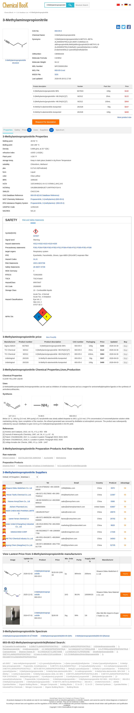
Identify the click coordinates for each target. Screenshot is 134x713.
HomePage (53, 698)
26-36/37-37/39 (39, 267)
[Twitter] (123, 27)
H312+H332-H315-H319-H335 (45, 244)
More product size (124, 117)
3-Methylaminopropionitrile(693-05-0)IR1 (56, 636)
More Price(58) (51, 337)
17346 (112, 532)
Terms (82, 698)
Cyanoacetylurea (9, 652)
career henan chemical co (19, 519)
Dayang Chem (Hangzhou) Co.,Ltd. (18, 545)
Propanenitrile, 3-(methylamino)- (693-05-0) (47, 203)
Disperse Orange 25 (27, 652)
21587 (112, 495)
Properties (8, 130)
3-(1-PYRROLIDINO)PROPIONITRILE (113, 649)
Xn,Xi (35, 259)
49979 (112, 512)
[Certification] (102, 576)
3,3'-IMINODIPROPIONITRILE (53, 649)
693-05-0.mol (60, 70)
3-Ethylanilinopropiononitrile (104, 646)
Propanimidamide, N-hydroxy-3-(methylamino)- (36, 466)
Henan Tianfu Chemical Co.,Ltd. (18, 495)
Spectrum (60, 130)
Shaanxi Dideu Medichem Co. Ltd (19, 488)
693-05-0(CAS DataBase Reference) (45, 195)
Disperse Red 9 (9, 466)
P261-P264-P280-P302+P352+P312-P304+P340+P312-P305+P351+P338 (62, 248)
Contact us (69, 698)
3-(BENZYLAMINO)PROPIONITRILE (76, 646)
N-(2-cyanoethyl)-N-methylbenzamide (72, 466)
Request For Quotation (46, 122)
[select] (29, 477)
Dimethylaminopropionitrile (103, 652)
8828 (113, 525)
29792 (112, 519)
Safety (17, 130)
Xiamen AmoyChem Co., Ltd (19, 501)
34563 (112, 539)
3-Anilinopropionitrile (31, 649)
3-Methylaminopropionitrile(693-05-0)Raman (92, 636)
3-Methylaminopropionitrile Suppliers (25, 472)
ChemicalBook (8, 12)
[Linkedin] (118, 27)
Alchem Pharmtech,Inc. (19, 507)
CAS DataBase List (22, 12)
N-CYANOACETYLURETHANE (50, 652)
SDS (56, 75)
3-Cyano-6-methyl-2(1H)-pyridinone (47, 654)
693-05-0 (58, 31)
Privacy (76, 698)
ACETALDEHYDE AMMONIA (29, 458)
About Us (61, 698)
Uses (35, 130)
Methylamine (61, 458)
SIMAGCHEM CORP (19, 532)
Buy (125, 346)
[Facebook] (129, 27)
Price (26, 130)
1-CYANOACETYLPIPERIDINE (77, 652)
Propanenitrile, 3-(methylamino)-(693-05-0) (47, 199)
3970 (113, 488)
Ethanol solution (9, 458)
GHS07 (36, 236)
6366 (113, 501)
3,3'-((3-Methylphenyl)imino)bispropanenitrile (81, 654)
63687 (112, 507)
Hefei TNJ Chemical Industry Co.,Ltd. (18, 539)
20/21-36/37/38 (39, 263)
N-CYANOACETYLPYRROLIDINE (82, 649)
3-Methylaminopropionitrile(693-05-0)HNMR (20, 636)
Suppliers (47, 130)
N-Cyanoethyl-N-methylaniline (14, 646)
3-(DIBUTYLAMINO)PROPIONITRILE (43, 646)
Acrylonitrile (48, 458)
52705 (112, 545)
